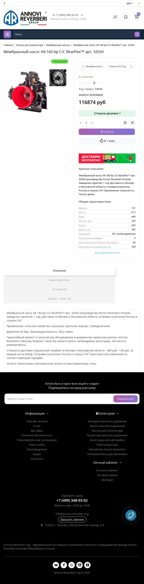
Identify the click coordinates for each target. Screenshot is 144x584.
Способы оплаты (37, 421)
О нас (36, 426)
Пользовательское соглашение (37, 440)
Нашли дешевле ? (107, 113)
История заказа (107, 475)
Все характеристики (107, 252)
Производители (37, 449)
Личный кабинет (107, 470)
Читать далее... (87, 194)
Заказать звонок (72, 519)
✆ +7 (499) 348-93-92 (65, 15)
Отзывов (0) (59, 289)
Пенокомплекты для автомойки (107, 454)
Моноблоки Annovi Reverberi (107, 449)
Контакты (37, 458)
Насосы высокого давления (107, 426)
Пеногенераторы (107, 444)
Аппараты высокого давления (107, 421)
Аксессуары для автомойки (107, 440)
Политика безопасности (36, 435)
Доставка (37, 430)
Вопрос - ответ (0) (59, 298)
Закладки (107, 479)
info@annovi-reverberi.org (72, 514)
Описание (59, 270)
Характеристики (59, 280)
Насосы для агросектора (107, 430)
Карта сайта (37, 444)
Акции (37, 454)
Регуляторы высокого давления (107, 435)
